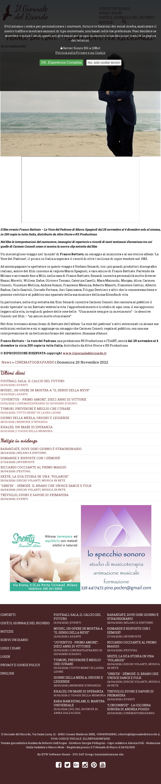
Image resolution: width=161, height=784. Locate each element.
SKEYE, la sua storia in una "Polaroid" (34, 479)
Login (5, 660)
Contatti (8, 618)
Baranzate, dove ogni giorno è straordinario (41, 452)
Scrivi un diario (14, 643)
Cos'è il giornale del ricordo (25, 626)
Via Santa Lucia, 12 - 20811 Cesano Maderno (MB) (63, 737)
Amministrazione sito (109, 757)
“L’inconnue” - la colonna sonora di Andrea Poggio (133, 712)
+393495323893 (106, 737)
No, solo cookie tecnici (104, 62)
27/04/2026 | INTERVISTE (17, 465)
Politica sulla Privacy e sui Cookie (80, 53)
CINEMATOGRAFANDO (35, 365)
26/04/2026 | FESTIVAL (15, 474)
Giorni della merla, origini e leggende (80, 684)
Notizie (6, 634)
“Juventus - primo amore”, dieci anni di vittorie (80, 404)
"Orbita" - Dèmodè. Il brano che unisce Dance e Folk (46, 488)
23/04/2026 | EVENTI (14, 502)
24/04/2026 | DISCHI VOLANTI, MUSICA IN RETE (33, 492)
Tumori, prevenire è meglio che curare (80, 668)
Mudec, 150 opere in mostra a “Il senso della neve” (80, 395)
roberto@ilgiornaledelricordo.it (139, 737)
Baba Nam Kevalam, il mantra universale (80, 710)
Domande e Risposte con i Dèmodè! (30, 461)
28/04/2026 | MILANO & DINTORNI (23, 456)
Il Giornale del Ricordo (16, 737)
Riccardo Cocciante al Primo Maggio (33, 470)
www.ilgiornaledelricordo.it (84, 356)
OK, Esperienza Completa (61, 62)
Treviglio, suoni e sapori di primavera (34, 498)
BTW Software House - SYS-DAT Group (67, 757)
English (7, 676)
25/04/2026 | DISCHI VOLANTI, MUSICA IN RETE (32, 483)
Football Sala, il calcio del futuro (80, 621)
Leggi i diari (10, 651)
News (6, 365)
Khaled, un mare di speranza (80, 696)
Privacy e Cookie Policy (20, 668)
